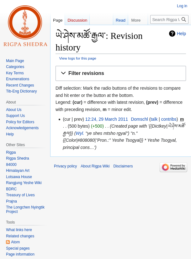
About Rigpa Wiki (95, 166)
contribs (169, 119)
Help (181, 33)
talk (154, 119)
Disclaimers (123, 166)
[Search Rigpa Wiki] (169, 19)
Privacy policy (65, 166)
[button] (121, 73)
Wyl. (80, 133)
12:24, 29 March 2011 (106, 119)
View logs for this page (77, 58)
